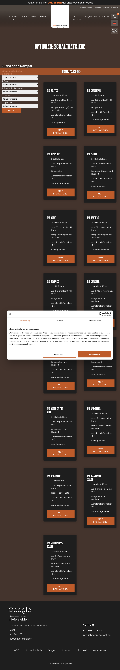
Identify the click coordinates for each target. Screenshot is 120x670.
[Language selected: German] (114, 23)
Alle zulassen (94, 354)
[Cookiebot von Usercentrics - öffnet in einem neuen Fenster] (100, 314)
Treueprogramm (86, 8)
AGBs (17, 650)
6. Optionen (7, 102)
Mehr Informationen (60, 131)
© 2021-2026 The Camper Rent (60, 663)
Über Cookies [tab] (95, 321)
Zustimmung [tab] (25, 321)
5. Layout (6, 95)
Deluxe (43, 16)
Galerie (97, 16)
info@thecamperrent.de (97, 635)
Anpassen (59, 354)
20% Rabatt (55, 2)
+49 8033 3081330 (93, 630)
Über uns (106, 8)
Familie (34, 16)
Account (115, 8)
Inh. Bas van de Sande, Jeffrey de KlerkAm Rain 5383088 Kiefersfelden (28, 632)
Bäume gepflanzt (60, 25)
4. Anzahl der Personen (12, 88)
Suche (11, 110)
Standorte (97, 8)
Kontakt (106, 16)
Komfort (25, 16)
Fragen (88, 16)
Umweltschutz (34, 650)
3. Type (5, 81)
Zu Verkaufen (77, 18)
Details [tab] (60, 321)
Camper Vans (13, 18)
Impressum (99, 650)
